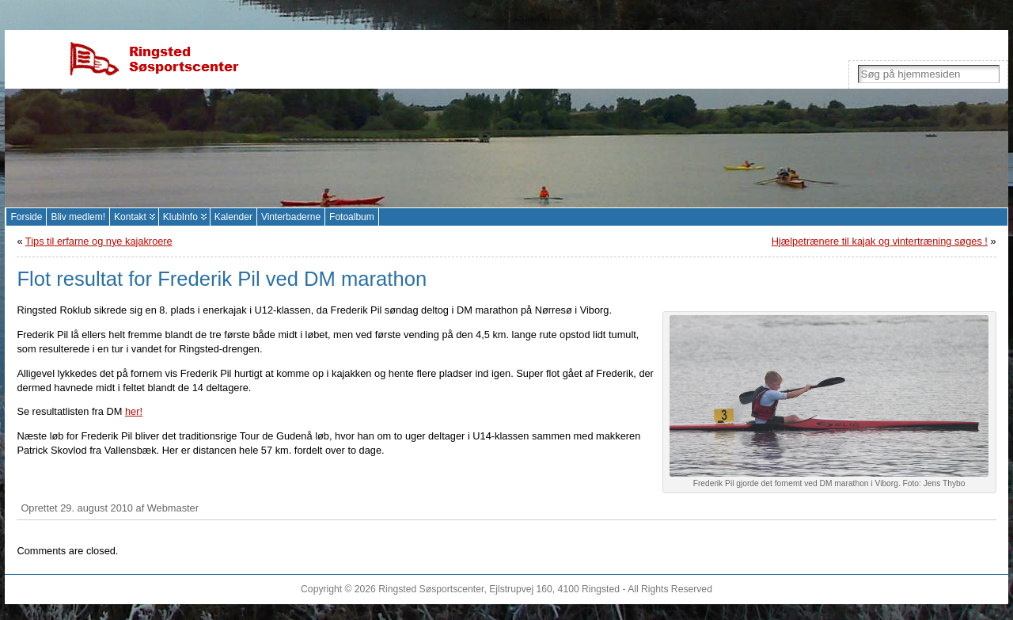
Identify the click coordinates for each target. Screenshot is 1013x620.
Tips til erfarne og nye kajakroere (99, 241)
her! (133, 411)
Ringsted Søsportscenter (431, 589)
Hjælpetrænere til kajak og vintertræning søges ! (880, 241)
